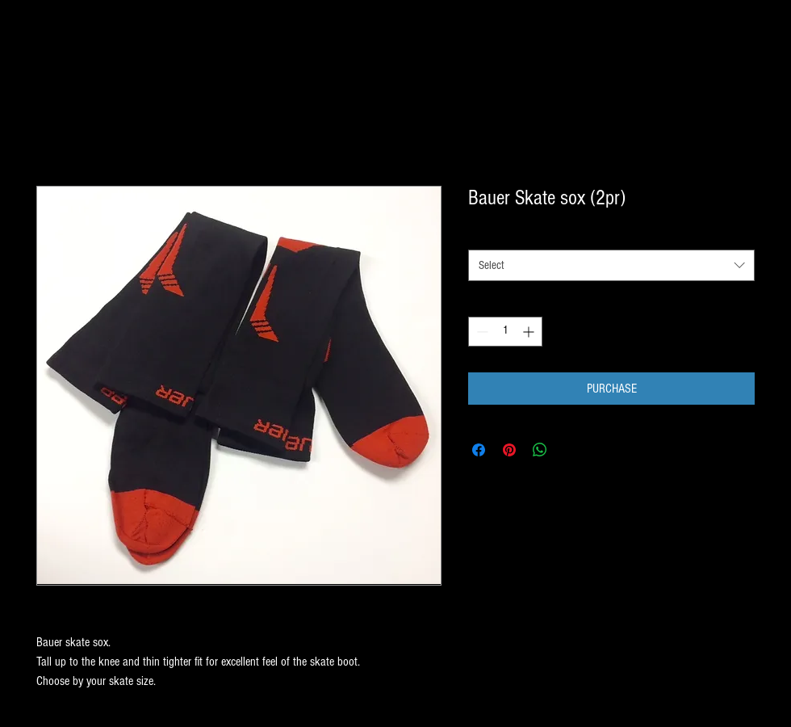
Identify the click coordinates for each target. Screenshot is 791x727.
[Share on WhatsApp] (540, 450)
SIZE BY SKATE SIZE (512, 235)
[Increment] (530, 331)
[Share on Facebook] (478, 450)
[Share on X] (570, 450)
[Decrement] (481, 331)
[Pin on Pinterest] (509, 450)
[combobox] (611, 265)
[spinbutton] (505, 331)
